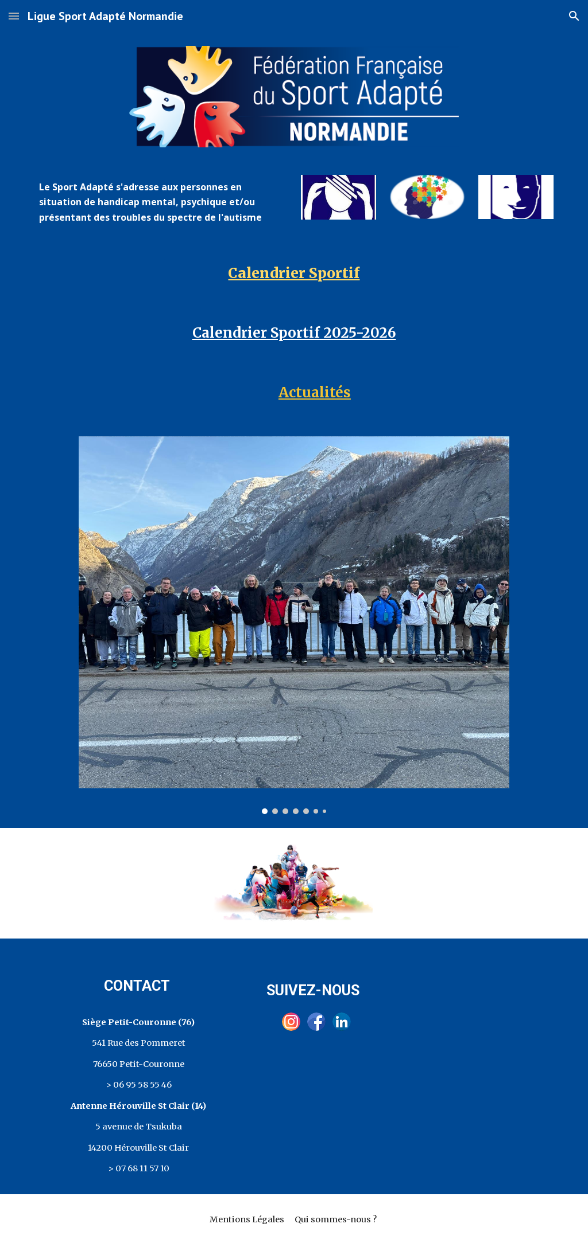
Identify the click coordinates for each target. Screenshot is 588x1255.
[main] (161, 202)
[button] (14, 16)
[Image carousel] (294, 625)
